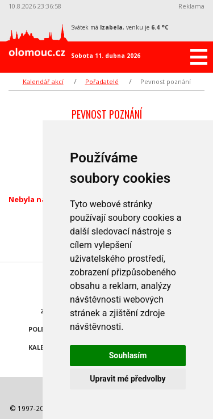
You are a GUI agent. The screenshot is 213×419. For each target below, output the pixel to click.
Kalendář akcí (43, 81)
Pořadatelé (102, 81)
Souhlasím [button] (128, 355)
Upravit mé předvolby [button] (127, 378)
